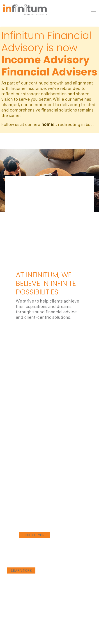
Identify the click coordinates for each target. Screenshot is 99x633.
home (47, 124)
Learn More (21, 570)
